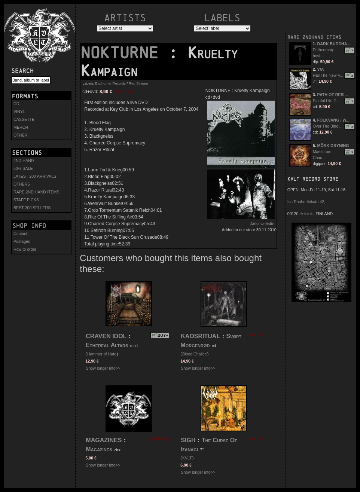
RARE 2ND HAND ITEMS (36, 192)
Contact (20, 233)
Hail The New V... (328, 75)
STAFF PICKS (26, 200)
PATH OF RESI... (332, 94)
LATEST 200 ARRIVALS (34, 176)
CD (16, 103)
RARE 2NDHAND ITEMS (314, 37)
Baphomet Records (110, 83)
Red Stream (138, 83)
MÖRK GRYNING (333, 145)
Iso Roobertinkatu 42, (306, 201)
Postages (21, 241)
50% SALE (23, 168)
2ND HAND (23, 160)
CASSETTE (23, 119)
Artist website (262, 223)
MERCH (20, 127)
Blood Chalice (194, 354)
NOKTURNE (124, 53)
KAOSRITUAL (200, 336)
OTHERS (21, 184)
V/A (320, 69)
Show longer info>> (103, 368)
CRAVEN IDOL (106, 336)
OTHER (20, 135)
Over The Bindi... (328, 126)
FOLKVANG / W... (333, 120)
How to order (24, 249)
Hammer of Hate (101, 354)
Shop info (29, 225)
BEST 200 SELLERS (32, 207)
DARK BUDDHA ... (334, 44)
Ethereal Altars (107, 345)
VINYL (19, 111)
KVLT (187, 458)
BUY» (163, 335)
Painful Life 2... (326, 100)
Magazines (100, 449)
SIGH (188, 440)
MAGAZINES (104, 440)
